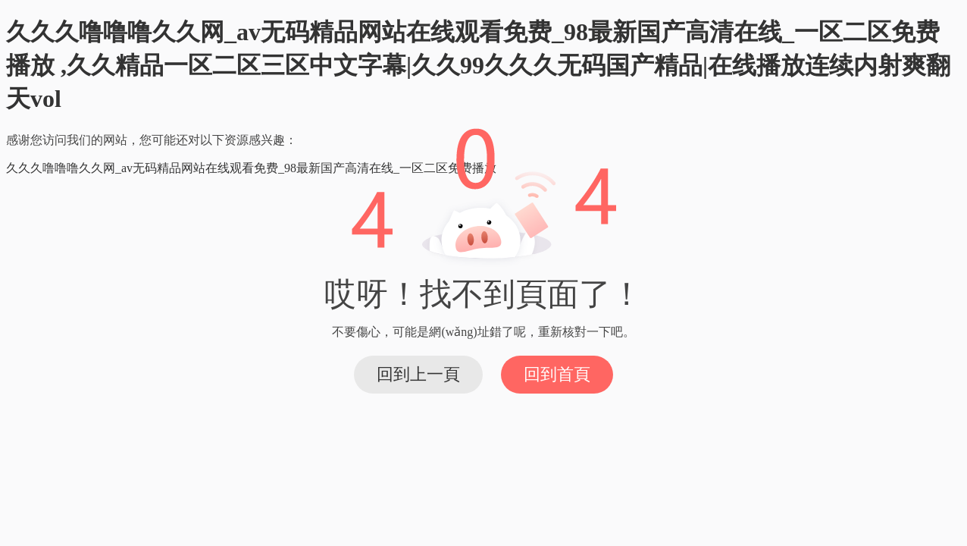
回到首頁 (557, 374)
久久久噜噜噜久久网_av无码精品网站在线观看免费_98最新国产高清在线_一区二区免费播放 (251, 168)
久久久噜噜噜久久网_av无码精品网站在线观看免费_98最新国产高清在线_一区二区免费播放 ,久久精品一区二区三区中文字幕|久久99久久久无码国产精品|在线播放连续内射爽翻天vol (478, 65)
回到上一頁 (418, 374)
